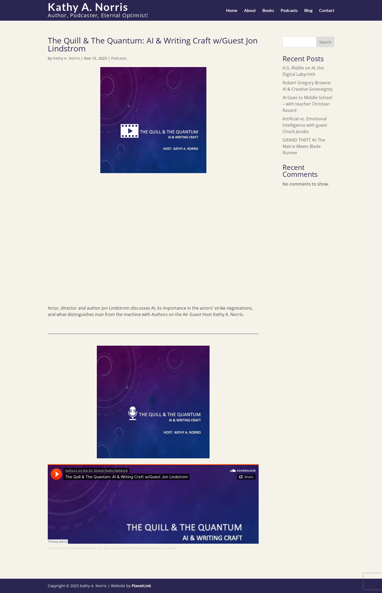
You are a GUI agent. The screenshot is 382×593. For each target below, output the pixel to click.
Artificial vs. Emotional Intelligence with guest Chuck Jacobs (305, 125)
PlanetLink (141, 585)
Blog (308, 10)
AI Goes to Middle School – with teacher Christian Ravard (307, 104)
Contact (326, 10)
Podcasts (289, 10)
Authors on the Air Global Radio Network (72, 548)
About (250, 10)
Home (231, 10)
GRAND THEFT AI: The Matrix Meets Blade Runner (304, 146)
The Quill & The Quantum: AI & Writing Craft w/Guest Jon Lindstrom (137, 548)
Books (268, 10)
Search (325, 42)
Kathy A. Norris (66, 58)
